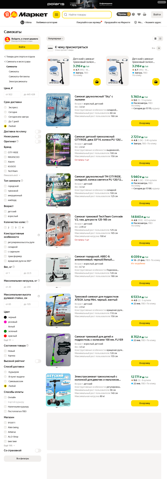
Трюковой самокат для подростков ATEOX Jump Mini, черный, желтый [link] (96, 298)
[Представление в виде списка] (155, 38)
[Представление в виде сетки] (160, 38)
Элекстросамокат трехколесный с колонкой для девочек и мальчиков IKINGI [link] (97, 378)
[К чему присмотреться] (104, 48)
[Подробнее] (162, 2)
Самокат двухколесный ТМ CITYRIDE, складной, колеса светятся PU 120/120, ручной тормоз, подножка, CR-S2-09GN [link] (99, 178)
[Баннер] (83, 4)
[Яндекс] (7, 14)
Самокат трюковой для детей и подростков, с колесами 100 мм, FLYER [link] (99, 338)
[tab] (11, 22)
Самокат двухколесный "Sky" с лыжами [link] (94, 98)
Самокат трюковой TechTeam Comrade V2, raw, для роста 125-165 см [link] (99, 218)
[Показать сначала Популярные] (55, 38)
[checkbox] (22, 152)
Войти (157, 14)
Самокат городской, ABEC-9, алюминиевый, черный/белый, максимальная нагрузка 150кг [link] (94, 258)
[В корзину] (97, 82)
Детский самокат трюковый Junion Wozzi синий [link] (83, 60)
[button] (162, 2)
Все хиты (10, 22)
